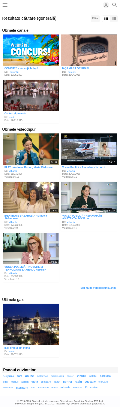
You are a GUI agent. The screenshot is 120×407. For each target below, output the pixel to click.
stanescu (43, 387)
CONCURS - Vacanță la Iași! (21, 68)
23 (86, 387)
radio (78, 381)
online (29, 376)
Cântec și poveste (15, 113)
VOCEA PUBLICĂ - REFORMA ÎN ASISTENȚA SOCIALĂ (82, 217)
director (77, 387)
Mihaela (13, 170)
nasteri (70, 376)
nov (33, 387)
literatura (22, 387)
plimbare (46, 381)
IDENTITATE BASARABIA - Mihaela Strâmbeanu (25, 217)
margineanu (57, 376)
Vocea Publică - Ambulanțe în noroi (83, 167)
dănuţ (57, 381)
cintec (94, 387)
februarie (103, 381)
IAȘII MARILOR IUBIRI (75, 68)
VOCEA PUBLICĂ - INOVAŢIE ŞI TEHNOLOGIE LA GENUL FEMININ (25, 268)
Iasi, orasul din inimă (17, 347)
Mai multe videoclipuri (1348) (98, 287)
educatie (90, 381)
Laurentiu (71, 71)
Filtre (95, 18)
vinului (81, 376)
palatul (93, 376)
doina (54, 387)
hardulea (105, 375)
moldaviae (42, 376)
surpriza (8, 376)
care (19, 375)
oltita (35, 381)
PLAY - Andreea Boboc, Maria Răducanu (28, 167)
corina (67, 381)
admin (12, 117)
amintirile (8, 387)
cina (5, 381)
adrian (24, 381)
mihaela (65, 387)
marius (14, 381)
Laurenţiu (14, 71)
